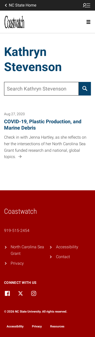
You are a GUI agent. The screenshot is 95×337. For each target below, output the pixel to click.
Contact (63, 256)
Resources (57, 326)
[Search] (85, 89)
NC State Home (20, 5)
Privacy (17, 263)
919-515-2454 (16, 230)
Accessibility (67, 246)
